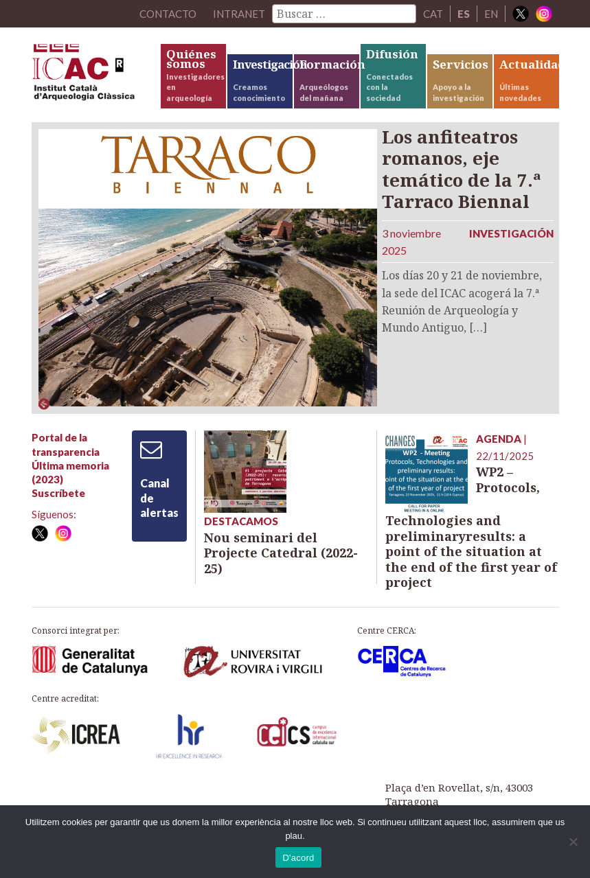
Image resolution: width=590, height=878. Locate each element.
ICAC (95, 75)
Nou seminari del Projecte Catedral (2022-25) (281, 553)
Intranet (239, 14)
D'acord (298, 858)
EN (491, 14)
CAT (433, 14)
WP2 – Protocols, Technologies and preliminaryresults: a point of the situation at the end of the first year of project (471, 526)
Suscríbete (58, 493)
